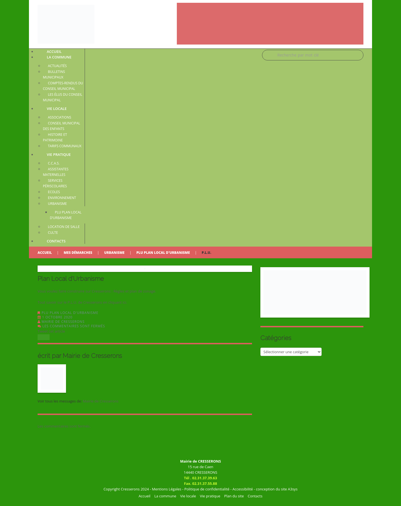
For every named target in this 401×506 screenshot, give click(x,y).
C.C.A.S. (54, 163)
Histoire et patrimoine (55, 137)
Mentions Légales (166, 489)
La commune (59, 57)
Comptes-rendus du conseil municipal (63, 86)
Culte (53, 232)
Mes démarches (78, 252)
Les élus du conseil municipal (62, 97)
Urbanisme (57, 203)
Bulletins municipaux (54, 74)
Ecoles (54, 192)
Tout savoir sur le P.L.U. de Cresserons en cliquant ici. (82, 302)
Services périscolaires (55, 183)
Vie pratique (59, 154)
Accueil (45, 252)
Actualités (57, 65)
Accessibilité (243, 489)
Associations (59, 117)
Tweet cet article (51, 331)
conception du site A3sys (276, 489)
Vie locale (57, 108)
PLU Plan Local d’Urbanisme (66, 215)
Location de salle (64, 226)
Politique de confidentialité (206, 489)
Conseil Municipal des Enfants (61, 126)
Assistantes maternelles (56, 172)
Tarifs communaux (64, 146)
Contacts (56, 241)
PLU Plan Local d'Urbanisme (163, 252)
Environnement (62, 197)
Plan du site (234, 495)
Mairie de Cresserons (63, 321)
